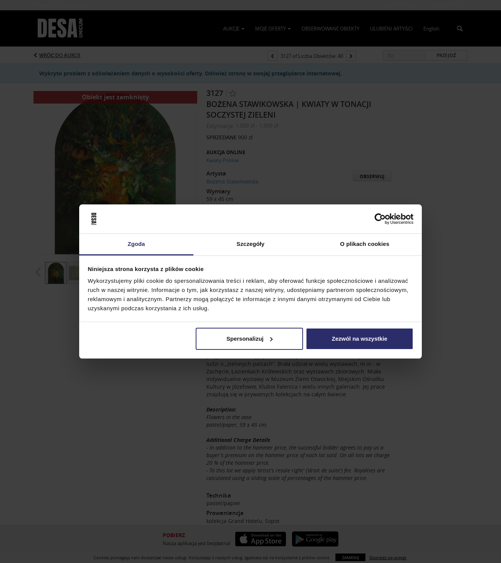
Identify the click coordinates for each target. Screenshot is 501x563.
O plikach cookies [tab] (364, 244)
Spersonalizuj (250, 338)
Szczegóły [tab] (250, 244)
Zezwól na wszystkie (359, 338)
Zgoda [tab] (136, 244)
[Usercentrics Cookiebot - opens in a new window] (380, 219)
